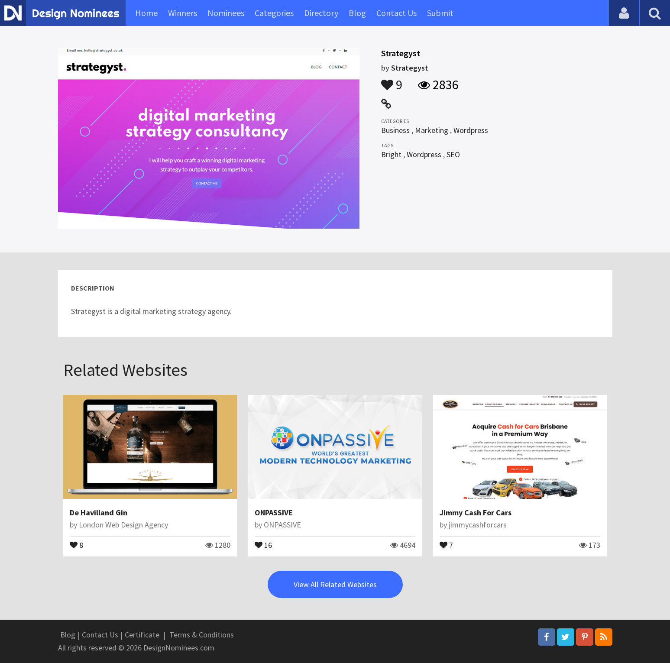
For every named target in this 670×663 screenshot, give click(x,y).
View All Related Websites (335, 584)
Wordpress (470, 130)
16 (263, 544)
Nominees (225, 12)
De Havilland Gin (98, 512)
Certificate (142, 635)
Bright (391, 154)
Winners (182, 12)
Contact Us (396, 12)
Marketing (431, 130)
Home (146, 12)
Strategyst (409, 68)
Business (395, 130)
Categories (274, 12)
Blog (357, 12)
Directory (321, 12)
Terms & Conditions (201, 635)
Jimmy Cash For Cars (475, 512)
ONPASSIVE (274, 512)
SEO (453, 154)
